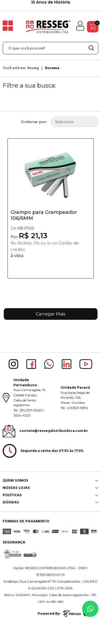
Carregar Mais (50, 314)
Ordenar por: (34, 121)
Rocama (52, 68)
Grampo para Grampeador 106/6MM (44, 215)
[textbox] (50, 48)
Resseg (33, 68)
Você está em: (14, 68)
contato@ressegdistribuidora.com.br (53, 431)
